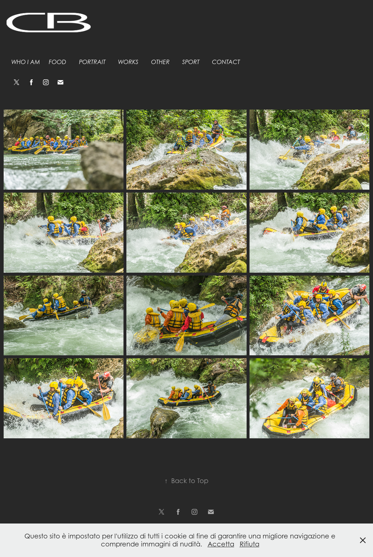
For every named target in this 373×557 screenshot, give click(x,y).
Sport (191, 62)
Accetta (221, 544)
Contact (226, 62)
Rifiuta (249, 544)
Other (160, 62)
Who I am (25, 62)
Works (128, 62)
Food (57, 62)
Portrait (92, 62)
